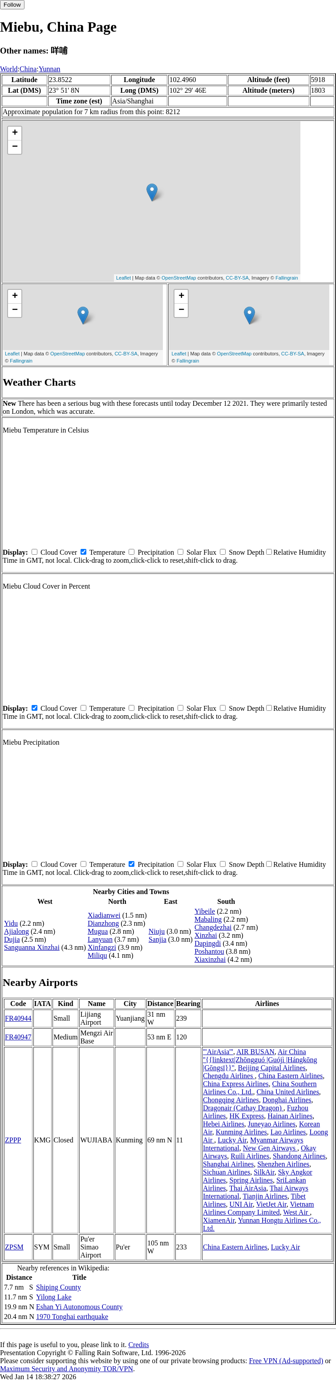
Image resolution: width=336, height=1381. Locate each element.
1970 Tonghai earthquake (72, 1316)
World (9, 69)
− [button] (15, 147)
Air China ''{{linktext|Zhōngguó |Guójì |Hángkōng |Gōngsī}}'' (260, 1060)
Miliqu (97, 955)
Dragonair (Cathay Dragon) (243, 1108)
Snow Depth (246, 552)
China (28, 69)
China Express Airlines (236, 1084)
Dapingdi (207, 943)
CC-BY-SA (237, 277)
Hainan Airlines (289, 1116)
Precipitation (156, 552)
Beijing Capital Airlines (272, 1068)
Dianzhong (103, 923)
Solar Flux (201, 552)
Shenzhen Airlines (283, 1164)
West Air (296, 1212)
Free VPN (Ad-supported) (286, 1361)
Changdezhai (213, 927)
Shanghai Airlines (228, 1164)
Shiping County (58, 1287)
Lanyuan (100, 939)
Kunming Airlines (241, 1132)
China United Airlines (287, 1092)
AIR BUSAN (255, 1051)
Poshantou (209, 951)
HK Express (247, 1116)
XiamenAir (219, 1220)
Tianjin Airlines (265, 1196)
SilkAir (264, 1172)
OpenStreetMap (179, 277)
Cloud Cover (58, 552)
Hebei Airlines (223, 1124)
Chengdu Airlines (229, 1076)
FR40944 (18, 1018)
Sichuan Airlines (226, 1172)
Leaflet (123, 277)
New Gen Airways (270, 1148)
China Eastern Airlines (290, 1076)
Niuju (157, 931)
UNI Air (241, 1204)
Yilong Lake (54, 1297)
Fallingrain (286, 277)
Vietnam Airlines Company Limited (258, 1208)
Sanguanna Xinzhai (32, 947)
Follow (12, 4)
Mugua (98, 931)
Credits (138, 1344)
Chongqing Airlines (231, 1100)
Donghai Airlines (287, 1100)
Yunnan (50, 69)
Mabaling (208, 919)
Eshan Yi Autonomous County (79, 1307)
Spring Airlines (251, 1180)
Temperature (107, 552)
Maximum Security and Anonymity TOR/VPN (66, 1369)
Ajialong (16, 931)
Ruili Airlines (250, 1156)
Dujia (12, 939)
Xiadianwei (104, 915)
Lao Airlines (288, 1132)
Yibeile (204, 911)
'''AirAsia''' (218, 1051)
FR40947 (18, 1037)
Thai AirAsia (247, 1188)
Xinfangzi (102, 947)
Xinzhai (205, 935)
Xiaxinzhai (210, 959)
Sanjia (157, 939)
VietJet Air (271, 1204)
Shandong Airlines (299, 1156)
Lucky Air (232, 1140)
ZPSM (14, 1247)
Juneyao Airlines (272, 1124)
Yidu (11, 923)
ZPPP (13, 1140)
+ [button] (15, 133)
